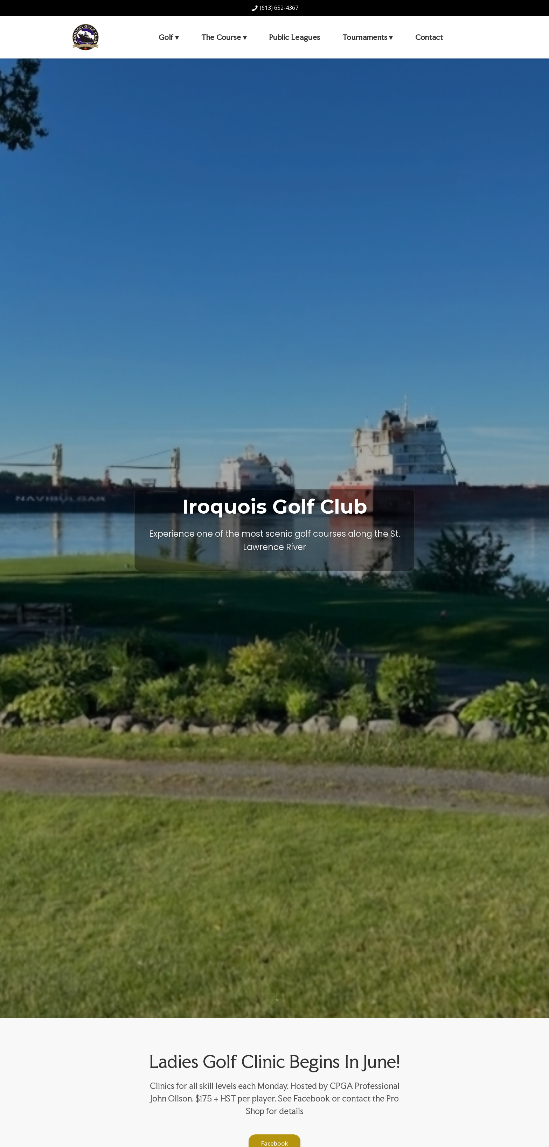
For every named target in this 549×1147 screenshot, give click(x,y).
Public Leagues (294, 37)
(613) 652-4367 (274, 8)
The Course (221, 37)
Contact (429, 37)
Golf (166, 37)
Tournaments (364, 37)
